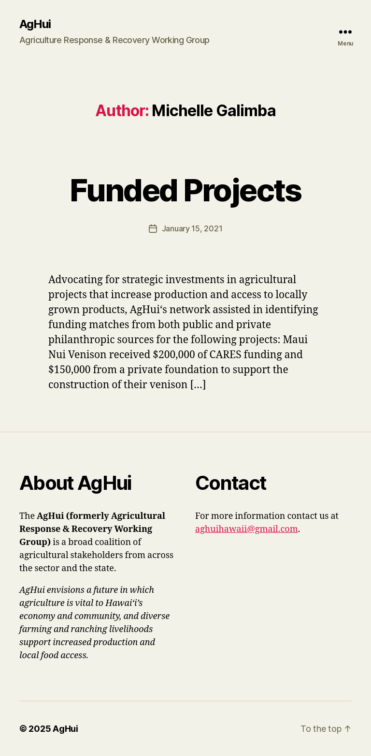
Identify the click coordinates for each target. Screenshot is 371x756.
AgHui (35, 24)
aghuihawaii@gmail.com (246, 529)
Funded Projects (185, 190)
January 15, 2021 (192, 228)
